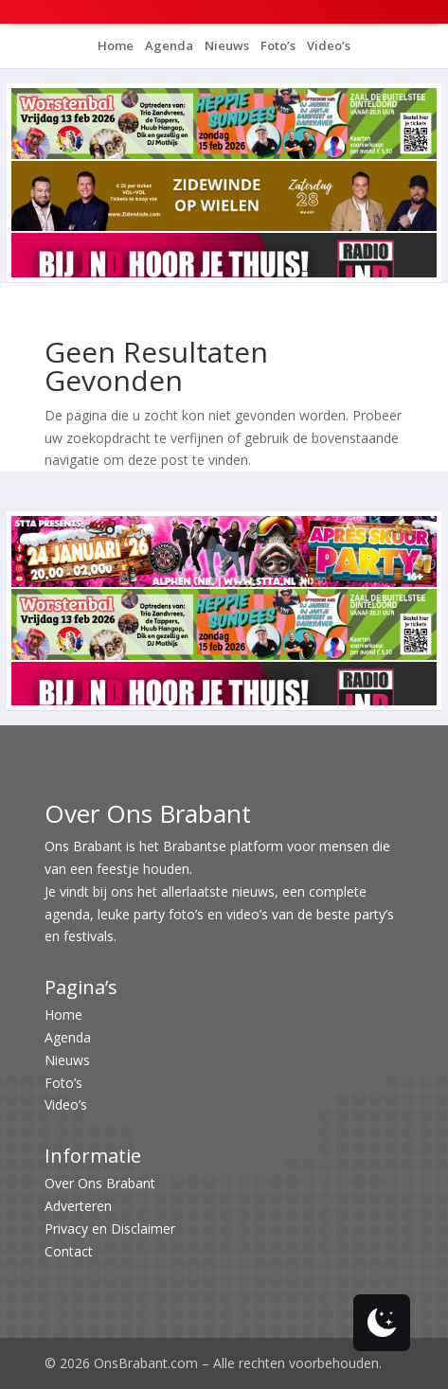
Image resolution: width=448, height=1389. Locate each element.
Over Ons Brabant (100, 1183)
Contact (69, 1251)
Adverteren (78, 1206)
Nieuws (225, 45)
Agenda (167, 45)
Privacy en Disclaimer (110, 1229)
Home (116, 45)
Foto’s (277, 45)
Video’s (327, 45)
